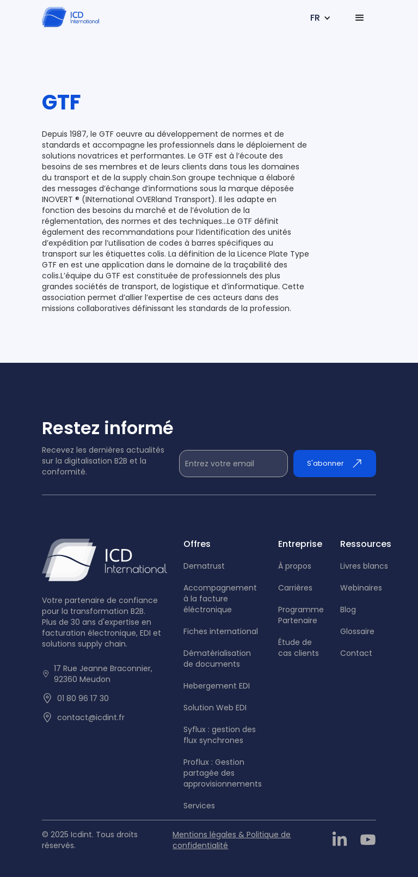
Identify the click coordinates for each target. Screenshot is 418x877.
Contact (356, 653)
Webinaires (361, 587)
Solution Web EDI (215, 707)
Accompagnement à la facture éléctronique (220, 598)
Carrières (295, 587)
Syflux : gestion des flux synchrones (219, 735)
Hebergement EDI (216, 685)
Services (199, 805)
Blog (348, 609)
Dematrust (204, 566)
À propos (294, 566)
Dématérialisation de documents (217, 658)
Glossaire (357, 631)
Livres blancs (364, 566)
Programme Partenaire (301, 615)
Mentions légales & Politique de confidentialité (232, 840)
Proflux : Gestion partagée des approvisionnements (222, 773)
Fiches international (220, 631)
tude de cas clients (298, 648)
